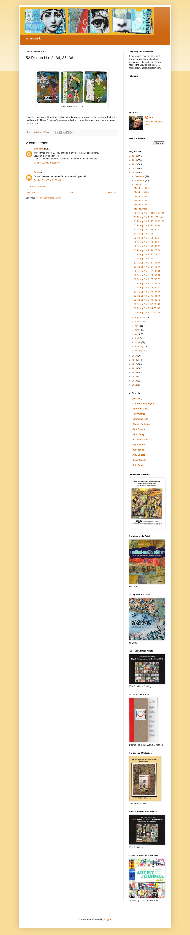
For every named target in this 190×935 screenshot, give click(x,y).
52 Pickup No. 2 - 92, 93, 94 (147, 225)
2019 (134, 356)
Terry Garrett (138, 414)
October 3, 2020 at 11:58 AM (47, 180)
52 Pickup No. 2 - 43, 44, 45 (147, 296)
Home (72, 192)
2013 (134, 381)
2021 (134, 168)
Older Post (112, 192)
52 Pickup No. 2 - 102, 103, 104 (149, 213)
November (140, 180)
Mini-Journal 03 (141, 200)
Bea (36, 172)
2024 (134, 156)
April (137, 338)
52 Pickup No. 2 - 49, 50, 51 (147, 287)
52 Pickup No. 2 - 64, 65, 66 (147, 267)
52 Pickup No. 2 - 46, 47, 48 (147, 292)
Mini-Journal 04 (141, 196)
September (140, 317)
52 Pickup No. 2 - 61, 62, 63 (147, 271)
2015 (134, 372)
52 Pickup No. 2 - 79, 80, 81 (147, 246)
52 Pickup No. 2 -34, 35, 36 (147, 308)
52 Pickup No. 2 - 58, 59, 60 (147, 275)
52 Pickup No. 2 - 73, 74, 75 (147, 254)
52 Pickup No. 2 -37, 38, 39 (147, 304)
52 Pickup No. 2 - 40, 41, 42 (147, 300)
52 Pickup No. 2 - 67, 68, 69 (147, 263)
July (137, 326)
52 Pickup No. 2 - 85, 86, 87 (147, 238)
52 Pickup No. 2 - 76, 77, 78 (147, 250)
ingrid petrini (138, 444)
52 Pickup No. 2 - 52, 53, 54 (147, 283)
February (139, 346)
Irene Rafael (138, 450)
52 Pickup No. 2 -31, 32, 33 (147, 312)
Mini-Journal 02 (141, 204)
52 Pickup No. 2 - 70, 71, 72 (147, 258)
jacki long (39, 149)
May (137, 334)
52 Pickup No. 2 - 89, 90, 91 (147, 229)
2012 (134, 385)
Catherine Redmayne (143, 403)
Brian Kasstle (139, 460)
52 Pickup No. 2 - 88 (143, 234)
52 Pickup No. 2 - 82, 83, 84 (147, 242)
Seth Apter (137, 465)
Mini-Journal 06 (141, 188)
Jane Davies (138, 429)
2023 (134, 160)
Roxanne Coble (140, 439)
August (138, 321)
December (140, 176)
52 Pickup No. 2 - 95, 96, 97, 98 (149, 221)
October (139, 184)
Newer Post (32, 192)
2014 (134, 376)
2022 (134, 164)
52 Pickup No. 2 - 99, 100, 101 (148, 217)
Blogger (107, 919)
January (139, 350)
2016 (134, 368)
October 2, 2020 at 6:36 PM (47, 163)
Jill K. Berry (138, 434)
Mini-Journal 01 (141, 209)
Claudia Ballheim (141, 424)
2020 (134, 172)
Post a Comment (38, 186)
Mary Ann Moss (140, 409)
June (137, 330)
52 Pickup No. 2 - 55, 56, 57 (147, 279)
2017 (134, 364)
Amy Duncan (138, 455)
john (151, 117)
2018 (134, 360)
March (138, 342)
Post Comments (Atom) (50, 198)
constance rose (140, 419)
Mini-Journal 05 (141, 192)
